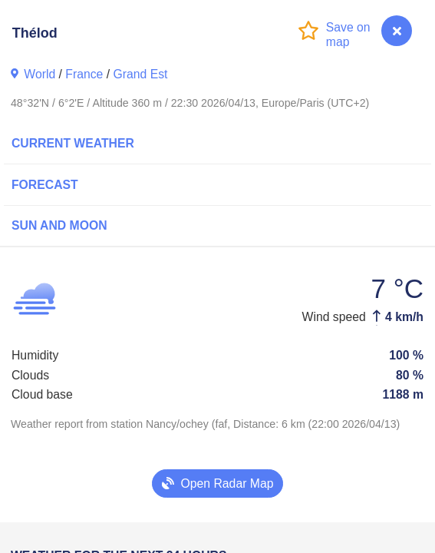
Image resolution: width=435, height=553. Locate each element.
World (39, 74)
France (84, 74)
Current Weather (73, 143)
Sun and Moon (59, 225)
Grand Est (140, 74)
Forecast (45, 184)
